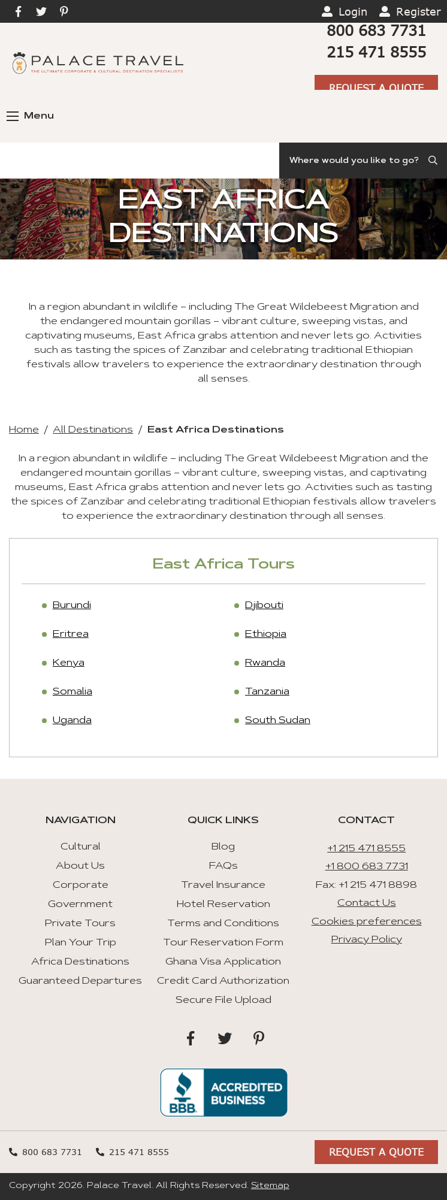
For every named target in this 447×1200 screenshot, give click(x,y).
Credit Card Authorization (223, 981)
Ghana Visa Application (223, 962)
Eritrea (71, 634)
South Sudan (277, 721)
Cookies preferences (367, 922)
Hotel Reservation (223, 904)
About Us (80, 866)
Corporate (80, 885)
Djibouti (264, 605)
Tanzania (267, 692)
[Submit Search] (434, 160)
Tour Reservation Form (223, 943)
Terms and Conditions (223, 924)
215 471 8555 (376, 52)
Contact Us (366, 903)
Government (80, 904)
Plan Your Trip (80, 943)
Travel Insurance (223, 885)
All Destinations (93, 430)
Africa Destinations (80, 962)
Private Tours (80, 924)
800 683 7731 (376, 30)
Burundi (72, 605)
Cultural (81, 847)
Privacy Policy (366, 940)
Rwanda (265, 663)
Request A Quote (376, 87)
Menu (30, 116)
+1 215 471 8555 (366, 849)
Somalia (72, 692)
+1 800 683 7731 (366, 867)
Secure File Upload (223, 1000)
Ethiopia (265, 634)
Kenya (68, 663)
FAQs (223, 866)
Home (24, 430)
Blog (223, 847)
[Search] (363, 161)
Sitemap (270, 1186)
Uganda (72, 721)
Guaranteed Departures (80, 981)
